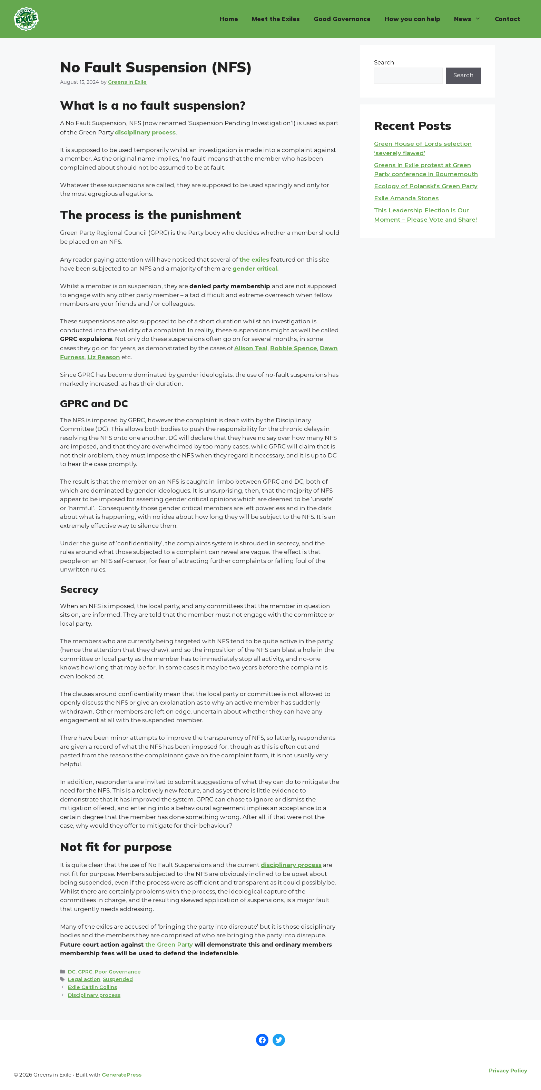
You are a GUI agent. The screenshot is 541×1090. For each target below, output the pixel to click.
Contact (507, 19)
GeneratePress (121, 1074)
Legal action (84, 979)
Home (228, 19)
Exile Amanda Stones (406, 198)
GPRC (85, 972)
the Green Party (170, 944)
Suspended (118, 979)
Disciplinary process (94, 995)
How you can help (412, 19)
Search (384, 63)
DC (72, 972)
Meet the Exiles (276, 19)
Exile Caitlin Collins (92, 987)
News (471, 19)
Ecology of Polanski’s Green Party (426, 186)
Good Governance (342, 19)
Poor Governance (118, 972)
